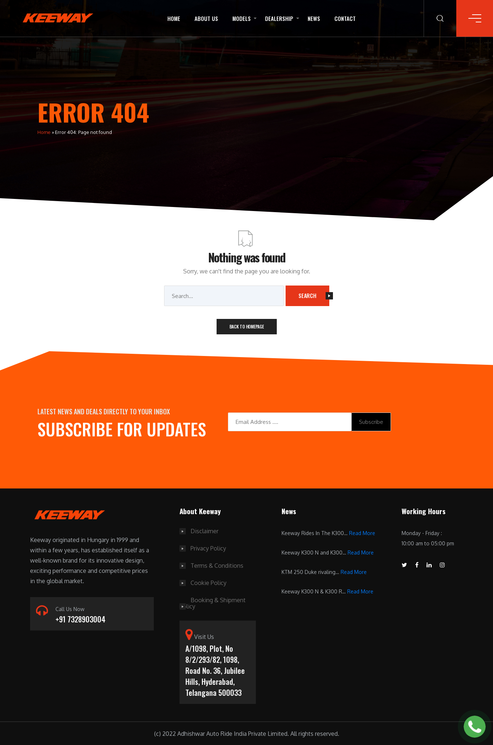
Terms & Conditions (217, 564)
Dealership (279, 18)
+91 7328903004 (80, 619)
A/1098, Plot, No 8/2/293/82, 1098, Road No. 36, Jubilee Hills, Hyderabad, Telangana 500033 (215, 669)
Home (173, 18)
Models (241, 18)
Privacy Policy (208, 548)
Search (313, 295)
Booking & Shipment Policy (213, 601)
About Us (206, 18)
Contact (345, 18)
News (314, 18)
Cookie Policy (208, 581)
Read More (362, 533)
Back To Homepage (246, 326)
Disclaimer (204, 531)
